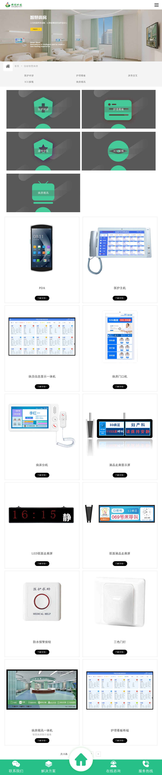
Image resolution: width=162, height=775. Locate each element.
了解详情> (42, 298)
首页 (17, 66)
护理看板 (81, 75)
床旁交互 (133, 75)
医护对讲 (29, 75)
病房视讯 (81, 82)
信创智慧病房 (31, 66)
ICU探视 (29, 82)
